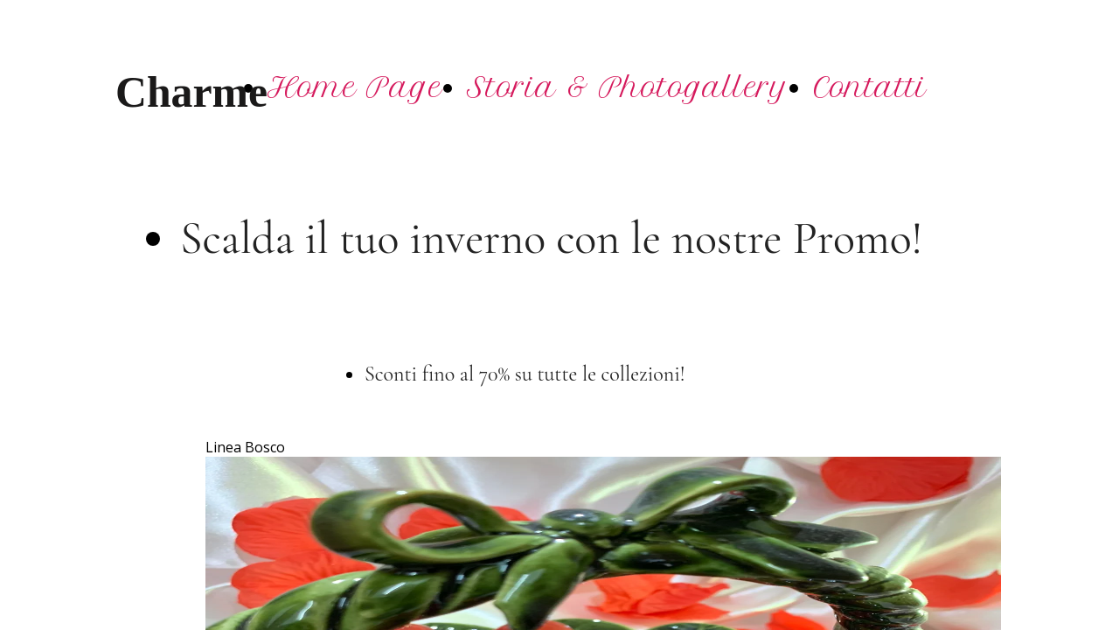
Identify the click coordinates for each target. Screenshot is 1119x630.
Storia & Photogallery (628, 87)
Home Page (355, 87)
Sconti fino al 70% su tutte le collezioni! (527, 374)
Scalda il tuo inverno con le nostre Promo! (551, 238)
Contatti (870, 87)
